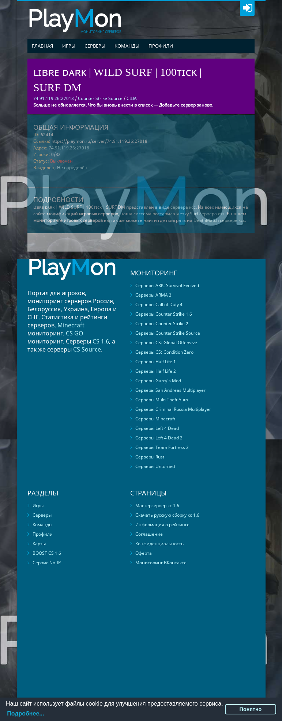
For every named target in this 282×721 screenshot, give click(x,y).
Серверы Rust (149, 457)
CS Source (87, 349)
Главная (42, 45)
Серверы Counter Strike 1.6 (163, 314)
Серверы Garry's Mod (158, 381)
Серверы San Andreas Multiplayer (170, 390)
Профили (160, 45)
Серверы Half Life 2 (155, 371)
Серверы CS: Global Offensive (166, 342)
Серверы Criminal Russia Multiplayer (173, 409)
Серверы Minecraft (155, 419)
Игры (68, 45)
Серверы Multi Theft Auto (161, 400)
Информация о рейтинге (162, 524)
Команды (126, 45)
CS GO (74, 333)
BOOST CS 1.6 (47, 553)
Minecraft (70, 325)
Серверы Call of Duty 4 (159, 304)
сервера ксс (183, 207)
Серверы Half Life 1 (155, 361)
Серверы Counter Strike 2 (161, 323)
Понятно (251, 709)
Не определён (72, 167)
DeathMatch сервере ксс (219, 220)
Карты (39, 543)
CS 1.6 (101, 341)
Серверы (94, 45)
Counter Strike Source (100, 98)
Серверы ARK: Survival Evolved (167, 285)
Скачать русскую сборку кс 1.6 (167, 515)
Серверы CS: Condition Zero (164, 352)
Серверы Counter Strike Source (167, 333)
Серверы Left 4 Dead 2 (159, 438)
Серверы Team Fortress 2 (162, 447)
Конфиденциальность (159, 543)
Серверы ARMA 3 (153, 295)
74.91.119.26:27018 (69, 148)
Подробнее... (25, 713)
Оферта (143, 553)
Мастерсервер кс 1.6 (157, 505)
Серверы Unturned (155, 466)
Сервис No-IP (47, 563)
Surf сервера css (207, 214)
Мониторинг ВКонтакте (161, 563)
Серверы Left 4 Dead (157, 428)
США (132, 98)
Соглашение (149, 534)
